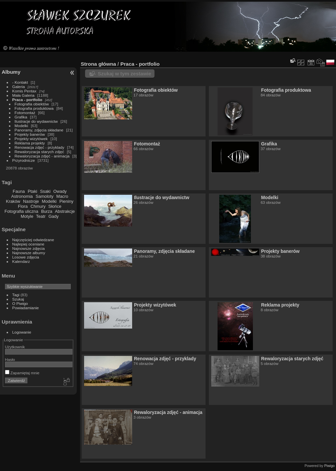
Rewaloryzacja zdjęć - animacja (42, 156)
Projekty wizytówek (31, 138)
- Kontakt (20, 82)
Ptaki (32, 191)
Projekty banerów (30, 134)
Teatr (40, 216)
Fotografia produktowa (34, 108)
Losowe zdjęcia (25, 257)
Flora (23, 206)
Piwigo (329, 466)
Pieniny (66, 201)
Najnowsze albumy (28, 253)
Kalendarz (21, 261)
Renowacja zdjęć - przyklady (39, 147)
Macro (62, 196)
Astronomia (22, 196)
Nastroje (31, 201)
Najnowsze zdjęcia (28, 248)
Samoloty (44, 196)
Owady (60, 191)
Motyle (27, 216)
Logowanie (21, 332)
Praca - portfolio (27, 99)
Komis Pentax (24, 91)
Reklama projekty (30, 143)
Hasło (10, 359)
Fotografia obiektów (32, 104)
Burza (46, 211)
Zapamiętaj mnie (22, 373)
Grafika (21, 117)
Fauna (19, 191)
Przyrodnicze (23, 160)
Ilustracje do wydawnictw (36, 121)
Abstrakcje (65, 211)
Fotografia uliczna (21, 211)
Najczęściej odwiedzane (33, 240)
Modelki (21, 125)
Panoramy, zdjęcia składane (39, 130)
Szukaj (18, 299)
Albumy (11, 72)
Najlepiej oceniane (28, 244)
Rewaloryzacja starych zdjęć (39, 151)
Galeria (18, 86)
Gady (53, 216)
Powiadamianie (25, 308)
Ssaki (45, 191)
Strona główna (98, 64)
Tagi (16, 295)
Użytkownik (15, 347)
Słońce (54, 206)
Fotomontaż (25, 112)
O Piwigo (20, 303)
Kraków (13, 201)
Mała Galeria (23, 95)
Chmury (38, 206)
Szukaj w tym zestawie (124, 73)
